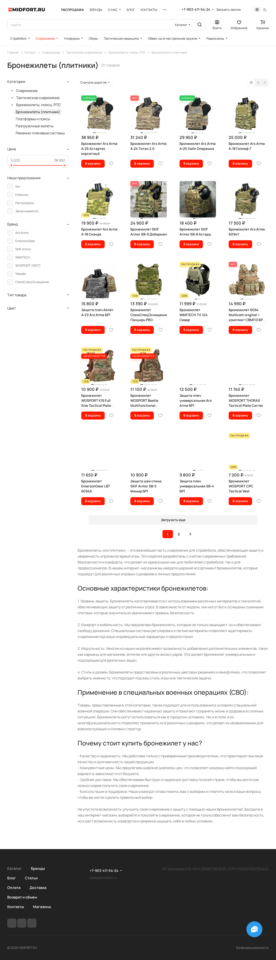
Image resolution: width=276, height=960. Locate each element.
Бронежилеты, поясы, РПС (38, 104)
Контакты (15, 906)
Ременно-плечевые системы (40, 133)
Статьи (31, 878)
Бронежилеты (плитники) (38, 111)
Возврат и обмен (22, 897)
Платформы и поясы (33, 118)
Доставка (38, 887)
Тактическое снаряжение (38, 97)
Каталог (14, 868)
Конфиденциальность (252, 947)
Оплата (13, 887)
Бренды (38, 868)
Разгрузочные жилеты (34, 125)
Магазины (42, 906)
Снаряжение (27, 90)
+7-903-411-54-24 (196, 10)
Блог (11, 878)
